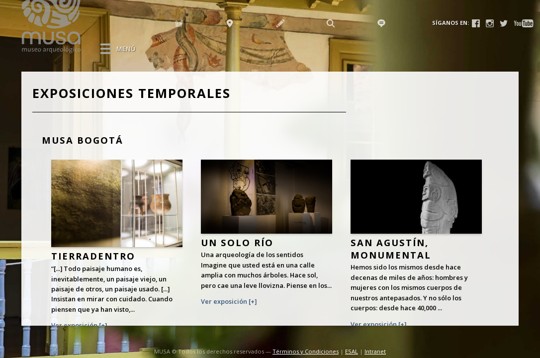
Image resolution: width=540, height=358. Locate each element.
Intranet (375, 351)
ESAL (351, 351)
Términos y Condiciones (305, 351)
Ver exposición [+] (79, 325)
